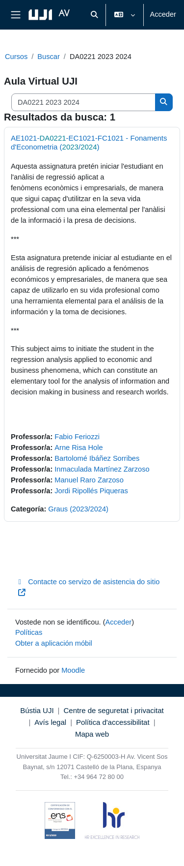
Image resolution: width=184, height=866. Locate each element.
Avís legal (50, 722)
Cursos (16, 56)
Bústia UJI (36, 710)
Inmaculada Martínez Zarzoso (101, 469)
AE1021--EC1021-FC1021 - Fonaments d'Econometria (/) (89, 142)
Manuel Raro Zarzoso (88, 480)
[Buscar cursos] (83, 102)
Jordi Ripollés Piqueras (91, 491)
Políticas (28, 632)
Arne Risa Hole (78, 447)
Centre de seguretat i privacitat (113, 710)
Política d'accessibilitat (113, 722)
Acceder (163, 14)
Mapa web (92, 734)
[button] (95, 15)
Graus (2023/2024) (78, 509)
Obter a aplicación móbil (53, 643)
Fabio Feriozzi (77, 437)
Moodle (73, 670)
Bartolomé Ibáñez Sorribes (96, 458)
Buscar (48, 56)
